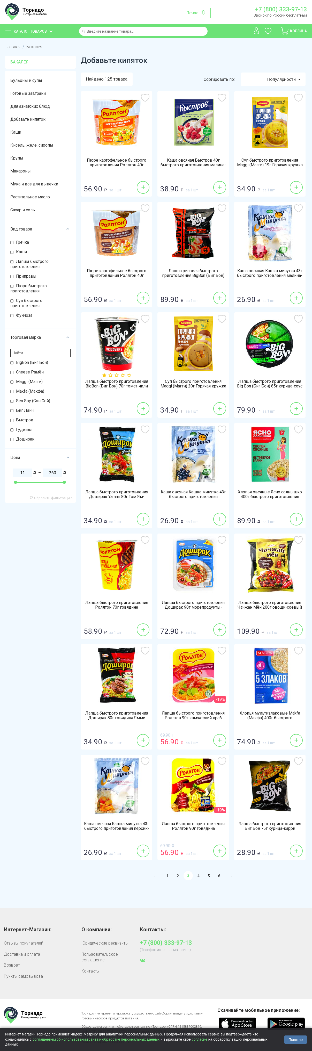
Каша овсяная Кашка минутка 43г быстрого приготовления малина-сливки (270, 276)
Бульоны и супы (26, 80)
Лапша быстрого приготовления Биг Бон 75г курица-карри (269, 826)
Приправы (26, 276)
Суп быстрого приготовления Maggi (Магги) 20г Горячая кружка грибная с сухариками (193, 386)
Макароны (20, 171)
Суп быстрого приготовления (26, 303)
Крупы (16, 158)
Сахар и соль (22, 209)
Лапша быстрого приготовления (29, 264)
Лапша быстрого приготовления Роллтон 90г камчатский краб (193, 716)
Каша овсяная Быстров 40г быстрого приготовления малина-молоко (193, 165)
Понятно (295, 1040)
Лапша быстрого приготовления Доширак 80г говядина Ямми (116, 716)
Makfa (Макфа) (30, 391)
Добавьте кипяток (27, 119)
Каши (15, 132)
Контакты (90, 971)
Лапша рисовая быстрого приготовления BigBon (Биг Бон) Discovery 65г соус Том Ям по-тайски (193, 278)
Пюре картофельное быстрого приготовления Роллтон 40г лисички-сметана (116, 276)
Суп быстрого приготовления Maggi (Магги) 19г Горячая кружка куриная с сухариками (270, 165)
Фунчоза (24, 315)
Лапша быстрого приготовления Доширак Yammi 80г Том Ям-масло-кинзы (116, 497)
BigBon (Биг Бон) (32, 362)
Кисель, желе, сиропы (31, 145)
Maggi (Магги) (29, 381)
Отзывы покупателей (23, 943)
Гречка (22, 242)
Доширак (25, 439)
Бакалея (34, 46)
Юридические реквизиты (104, 943)
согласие (199, 1039)
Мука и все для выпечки (34, 184)
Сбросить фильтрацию (51, 498)
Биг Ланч (25, 410)
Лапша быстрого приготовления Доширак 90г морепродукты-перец (193, 608)
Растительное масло (30, 197)
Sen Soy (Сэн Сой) (33, 400)
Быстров (24, 419)
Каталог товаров (30, 31)
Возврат (12, 965)
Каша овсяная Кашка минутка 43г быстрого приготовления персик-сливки (116, 829)
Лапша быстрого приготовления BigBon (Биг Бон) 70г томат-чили (116, 384)
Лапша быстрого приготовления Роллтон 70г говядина (116, 605)
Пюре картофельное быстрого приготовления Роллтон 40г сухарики (116, 165)
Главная (13, 46)
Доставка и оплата (22, 954)
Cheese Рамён (30, 372)
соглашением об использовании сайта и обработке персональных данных (96, 1039)
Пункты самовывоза (23, 976)
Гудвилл (24, 429)
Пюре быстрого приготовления (28, 288)
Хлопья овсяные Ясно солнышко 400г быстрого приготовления (270, 494)
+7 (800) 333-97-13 (281, 9)
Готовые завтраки (28, 93)
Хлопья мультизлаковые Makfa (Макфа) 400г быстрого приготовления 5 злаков (270, 718)
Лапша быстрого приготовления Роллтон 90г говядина (193, 826)
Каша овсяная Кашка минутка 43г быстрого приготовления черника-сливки (193, 497)
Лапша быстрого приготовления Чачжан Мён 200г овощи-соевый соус (270, 608)
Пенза (192, 12)
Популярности (283, 79)
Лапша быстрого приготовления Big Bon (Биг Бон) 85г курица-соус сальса (269, 386)
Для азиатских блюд (30, 106)
